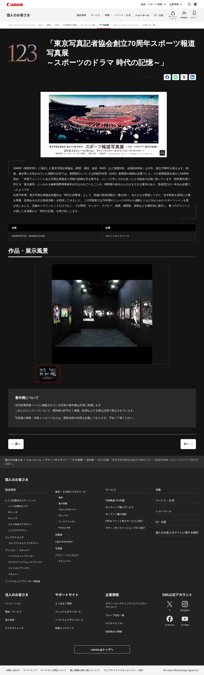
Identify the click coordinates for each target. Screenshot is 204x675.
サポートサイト (67, 594)
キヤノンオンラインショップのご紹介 (125, 527)
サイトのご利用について (53, 670)
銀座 (49, 24)
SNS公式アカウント (177, 594)
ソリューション (13, 603)
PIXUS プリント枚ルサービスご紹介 (124, 521)
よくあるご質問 (63, 603)
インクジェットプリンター (21, 556)
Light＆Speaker (64, 541)
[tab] (48, 374)
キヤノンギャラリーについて (22, 24)
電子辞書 (63, 503)
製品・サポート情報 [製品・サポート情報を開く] (151, 4)
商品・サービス (13, 611)
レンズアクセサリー (18, 530)
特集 (107, 15)
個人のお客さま (18, 15)
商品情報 (81, 15)
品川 (41, 24)
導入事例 (9, 619)
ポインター (64, 515)
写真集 (58, 548)
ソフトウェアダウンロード (69, 619)
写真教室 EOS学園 (115, 500)
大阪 (57, 24)
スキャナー (13, 574)
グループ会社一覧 (114, 615)
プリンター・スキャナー (18, 550)
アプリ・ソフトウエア (67, 555)
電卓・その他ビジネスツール (70, 491)
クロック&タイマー (68, 509)
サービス (95, 15)
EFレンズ (12, 518)
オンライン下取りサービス (119, 507)
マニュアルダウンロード (68, 611)
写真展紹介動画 (70, 24)
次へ (186, 443)
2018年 (90, 459)
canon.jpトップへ (102, 649)
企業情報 (112, 594)
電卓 (61, 497)
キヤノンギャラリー (56, 459)
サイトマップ (30, 670)
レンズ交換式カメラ (18, 506)
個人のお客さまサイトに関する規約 (177, 532)
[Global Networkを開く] (195, 4)
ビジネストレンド (14, 628)
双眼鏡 (58, 534)
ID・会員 (158, 15)
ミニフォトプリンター (19, 568)
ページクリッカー (67, 521)
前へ (17, 443)
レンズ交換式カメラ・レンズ (20, 500)
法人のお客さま (16, 594)
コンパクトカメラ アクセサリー (23, 543)
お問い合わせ (13, 670)
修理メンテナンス (64, 628)
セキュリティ (65, 561)
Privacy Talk (64, 527)
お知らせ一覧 (149, 24)
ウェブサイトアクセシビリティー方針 (123, 670)
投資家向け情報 (113, 631)
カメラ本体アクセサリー (20, 524)
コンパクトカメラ (14, 537)
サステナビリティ (114, 623)
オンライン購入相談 (116, 514)
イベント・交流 (122, 15)
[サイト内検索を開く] (189, 4)
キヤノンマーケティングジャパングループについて (126, 605)
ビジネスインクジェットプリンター (25, 562)
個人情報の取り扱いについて (85, 670)
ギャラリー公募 (88, 24)
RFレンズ (12, 512)
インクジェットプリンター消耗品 (22, 581)
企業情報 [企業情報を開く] (174, 4)
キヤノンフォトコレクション (126, 24)
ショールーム (142, 15)
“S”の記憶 (104, 24)
